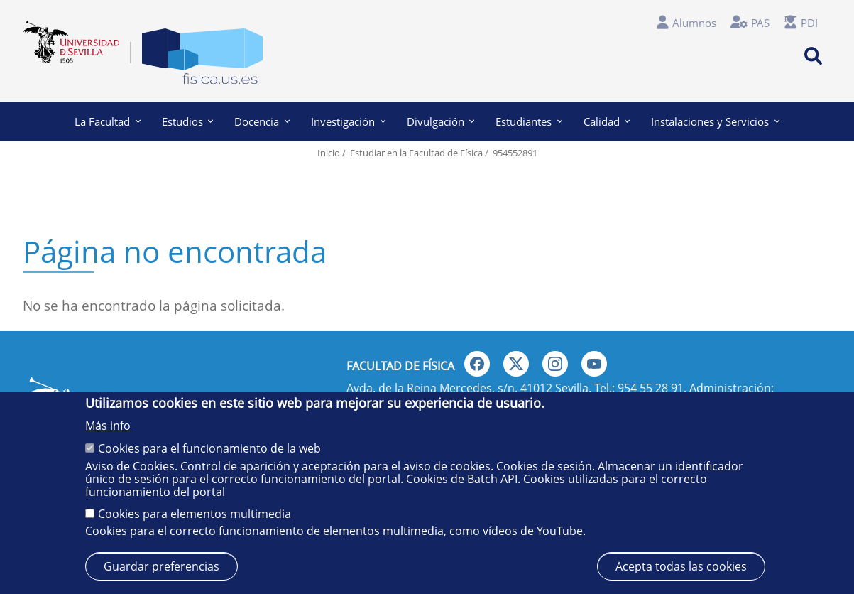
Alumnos (694, 23)
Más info (108, 425)
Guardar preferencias (161, 566)
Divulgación (441, 121)
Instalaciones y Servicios (715, 121)
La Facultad (108, 121)
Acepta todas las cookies (681, 566)
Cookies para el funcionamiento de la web (209, 448)
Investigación (348, 121)
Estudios (188, 121)
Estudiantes (529, 121)
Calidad (607, 121)
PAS (760, 23)
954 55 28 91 (651, 388)
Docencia (262, 121)
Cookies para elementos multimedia (194, 514)
